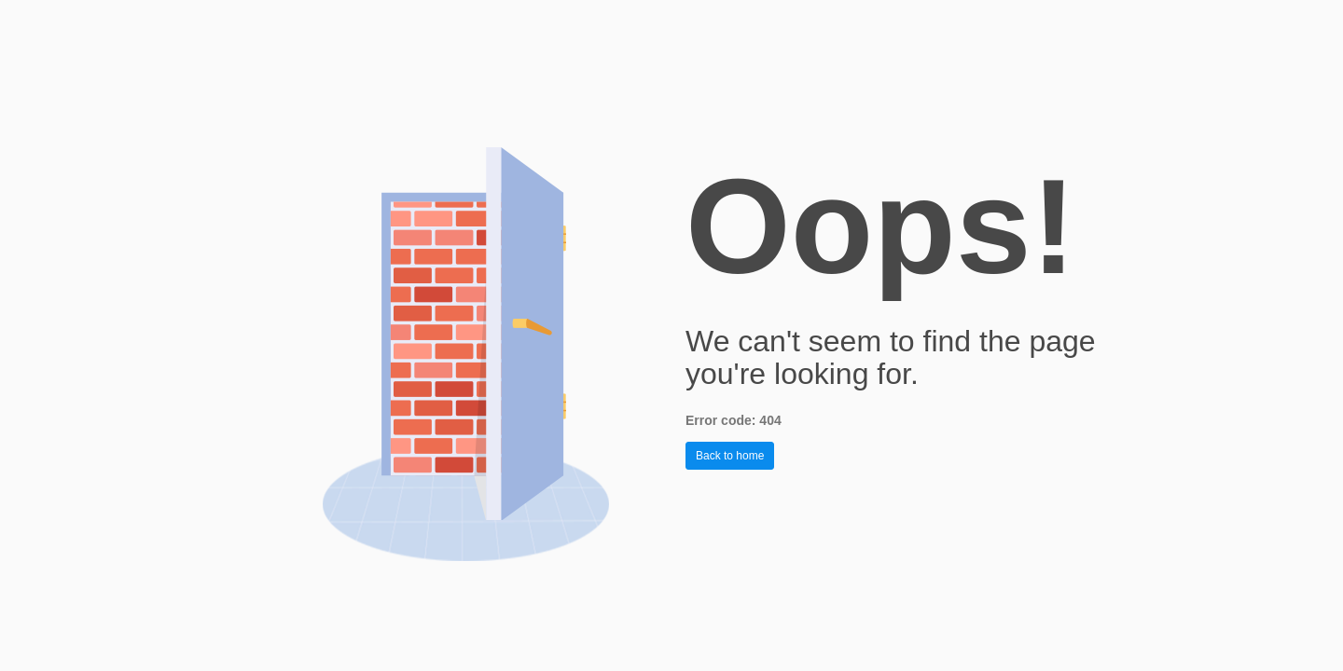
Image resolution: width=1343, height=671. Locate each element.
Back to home (730, 455)
